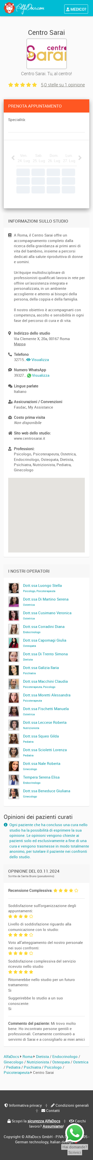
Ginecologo (14, 1061)
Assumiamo (53, 1126)
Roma (27, 1056)
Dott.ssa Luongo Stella (42, 588)
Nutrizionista (38, 1061)
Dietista (43, 1056)
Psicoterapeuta (17, 1072)
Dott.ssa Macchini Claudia (45, 684)
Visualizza (37, 359)
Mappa (20, 343)
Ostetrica (80, 1061)
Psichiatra (33, 1067)
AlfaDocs (11, 1056)
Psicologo (53, 1067)
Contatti (53, 1110)
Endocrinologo (65, 1056)
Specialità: (17, 119)
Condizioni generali (72, 1105)
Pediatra (13, 1067)
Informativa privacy (25, 1105)
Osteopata (61, 1061)
